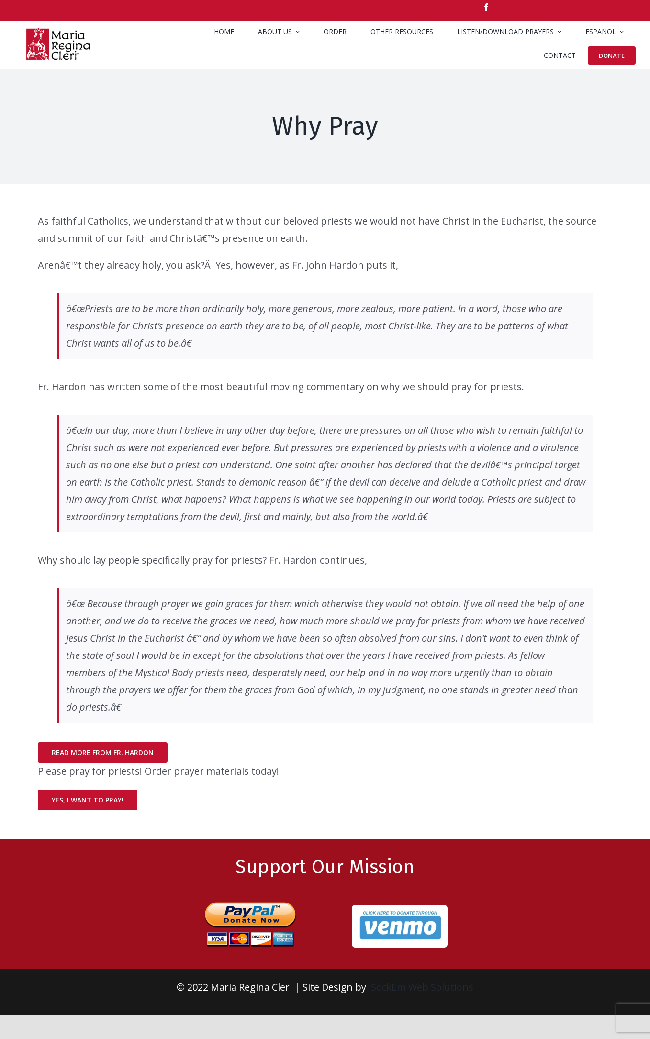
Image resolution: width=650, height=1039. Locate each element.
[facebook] (486, 7)
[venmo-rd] (400, 909)
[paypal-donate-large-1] (250, 897)
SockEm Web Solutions (422, 987)
